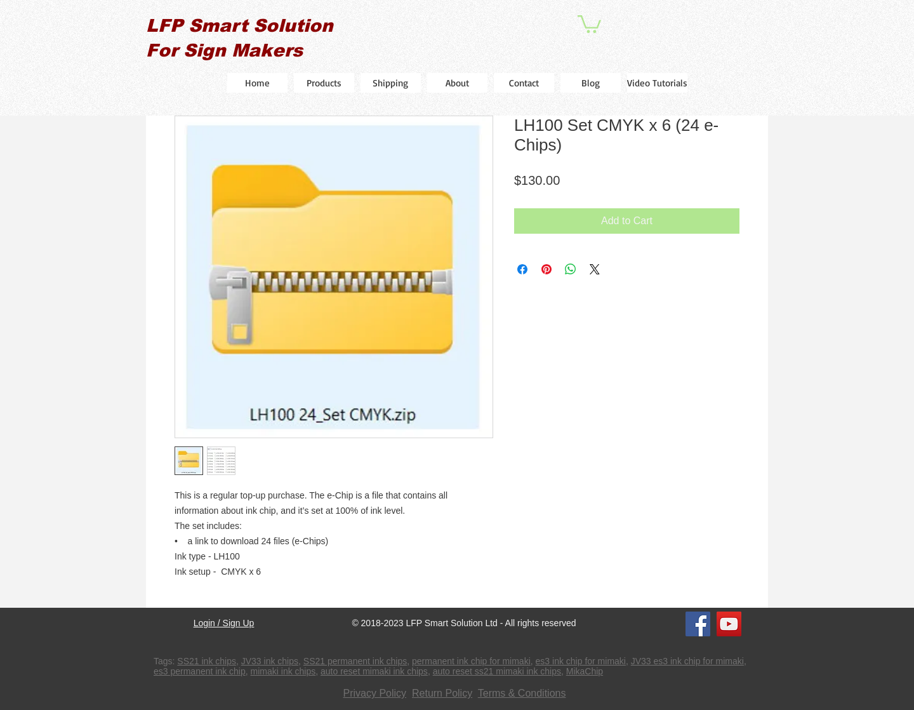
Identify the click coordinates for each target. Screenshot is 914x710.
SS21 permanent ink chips (355, 661)
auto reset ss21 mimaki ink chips (497, 671)
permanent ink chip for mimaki (471, 661)
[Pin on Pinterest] (546, 269)
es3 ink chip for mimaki (581, 661)
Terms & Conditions (522, 693)
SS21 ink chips (206, 661)
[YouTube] (729, 624)
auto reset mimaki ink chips (374, 671)
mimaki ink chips (283, 671)
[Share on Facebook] (522, 269)
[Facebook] (698, 624)
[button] (589, 23)
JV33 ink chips (269, 661)
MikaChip (584, 671)
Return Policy (442, 693)
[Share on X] (594, 269)
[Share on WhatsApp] (570, 269)
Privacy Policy (375, 693)
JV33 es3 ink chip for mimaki (687, 661)
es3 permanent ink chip (200, 671)
